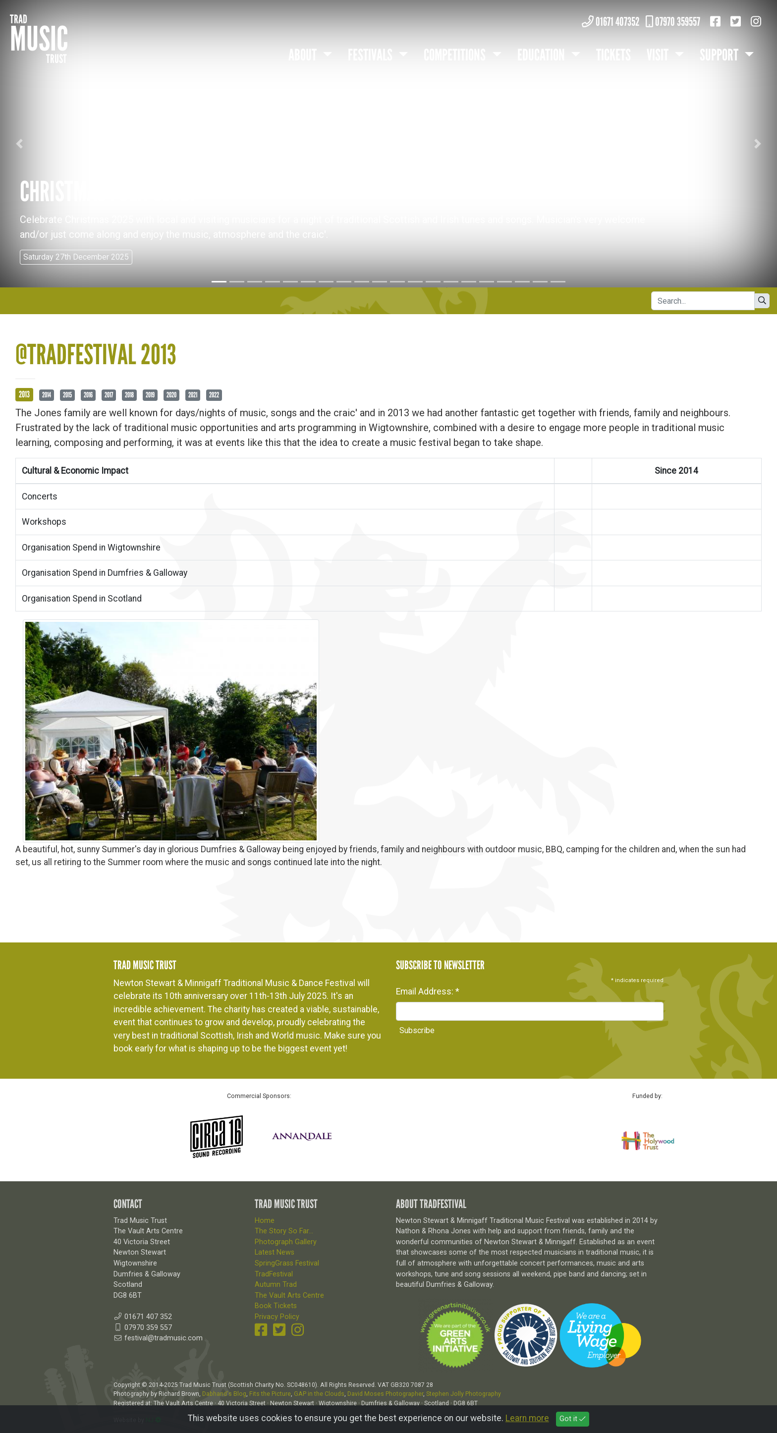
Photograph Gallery (286, 1242)
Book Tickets (276, 1306)
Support (720, 55)
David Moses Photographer (385, 1393)
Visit (659, 55)
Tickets (613, 55)
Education (542, 55)
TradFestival (274, 1274)
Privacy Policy (277, 1317)
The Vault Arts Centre (289, 1295)
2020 (171, 394)
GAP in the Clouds (319, 1393)
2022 (214, 394)
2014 (46, 394)
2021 (192, 394)
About (303, 55)
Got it (572, 1421)
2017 (109, 394)
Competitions (456, 55)
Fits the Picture (270, 1393)
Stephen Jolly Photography (463, 1393)
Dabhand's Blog (224, 1393)
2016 (88, 394)
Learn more (527, 1420)
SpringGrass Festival (287, 1263)
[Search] (703, 300)
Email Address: (427, 991)
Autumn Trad (276, 1284)
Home (265, 1220)
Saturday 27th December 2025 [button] (76, 257)
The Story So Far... (284, 1231)
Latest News (274, 1252)
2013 (24, 394)
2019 (150, 394)
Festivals (371, 55)
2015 (67, 394)
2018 (129, 394)
